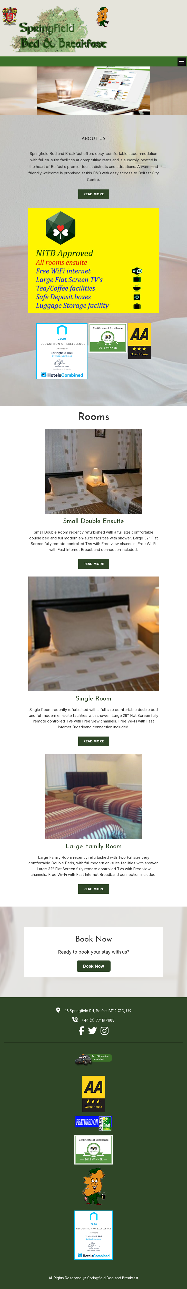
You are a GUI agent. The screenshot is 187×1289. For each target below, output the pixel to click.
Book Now (93, 966)
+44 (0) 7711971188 (93, 1020)
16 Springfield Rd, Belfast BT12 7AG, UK (97, 1011)
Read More (93, 194)
